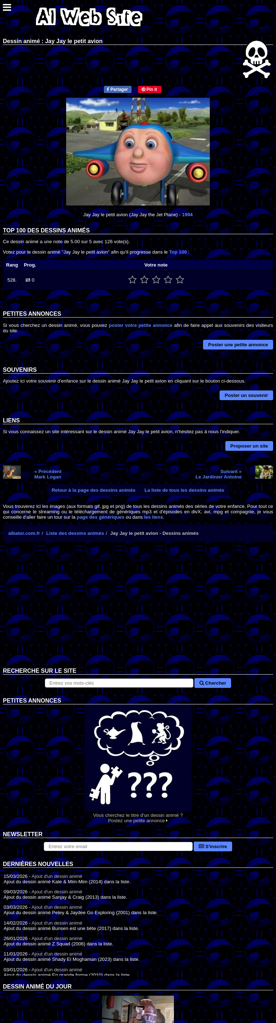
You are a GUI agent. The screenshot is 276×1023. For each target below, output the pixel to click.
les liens (153, 517)
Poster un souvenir (246, 395)
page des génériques (101, 517)
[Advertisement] (138, 610)
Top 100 (178, 252)
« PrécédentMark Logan (48, 474)
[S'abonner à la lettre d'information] (118, 846)
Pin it (149, 89)
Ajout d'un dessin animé (57, 876)
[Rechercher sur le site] (119, 683)
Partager (117, 89)
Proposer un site (249, 446)
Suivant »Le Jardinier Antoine (219, 474)
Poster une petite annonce (238, 344)
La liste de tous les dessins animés (184, 490)
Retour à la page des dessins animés (93, 490)
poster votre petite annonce (140, 325)
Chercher (212, 683)
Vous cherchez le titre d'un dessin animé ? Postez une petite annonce (138, 763)
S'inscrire (213, 846)
